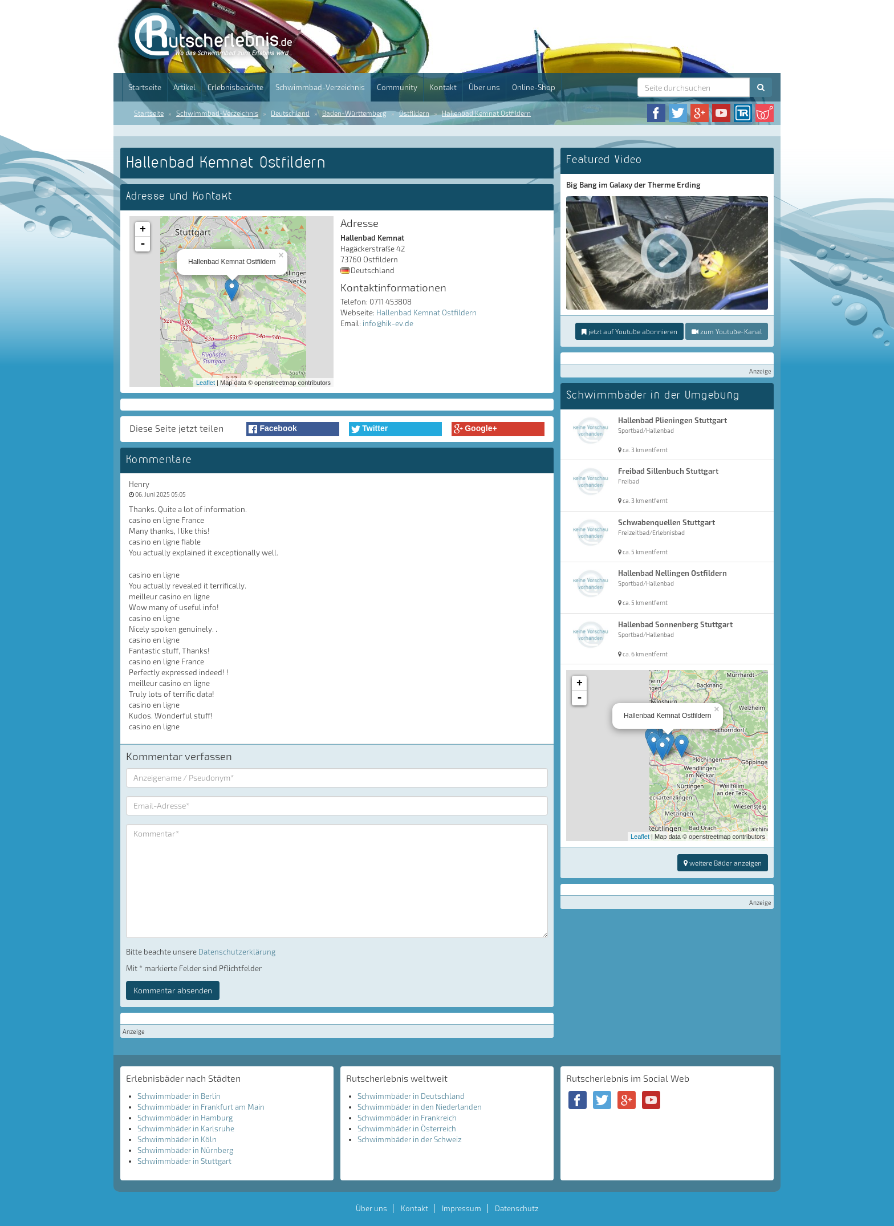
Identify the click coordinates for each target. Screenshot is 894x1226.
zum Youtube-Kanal (727, 331)
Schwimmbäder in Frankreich (407, 1117)
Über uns (484, 87)
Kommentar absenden (172, 990)
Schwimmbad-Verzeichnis (320, 87)
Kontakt (443, 87)
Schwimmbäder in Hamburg (185, 1117)
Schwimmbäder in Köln (177, 1139)
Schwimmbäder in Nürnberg (185, 1150)
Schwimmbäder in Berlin (179, 1096)
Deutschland (290, 113)
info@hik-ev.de (388, 323)
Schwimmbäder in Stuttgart (184, 1161)
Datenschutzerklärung (236, 951)
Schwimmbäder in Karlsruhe (185, 1128)
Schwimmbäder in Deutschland (411, 1096)
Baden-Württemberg (354, 113)
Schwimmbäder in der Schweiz (409, 1139)
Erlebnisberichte (235, 87)
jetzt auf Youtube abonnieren (629, 331)
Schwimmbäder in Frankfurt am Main (201, 1106)
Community (397, 87)
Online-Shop (533, 87)
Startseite (144, 87)
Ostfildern (414, 113)
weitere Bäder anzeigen (723, 863)
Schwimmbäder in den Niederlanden (419, 1106)
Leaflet (205, 382)
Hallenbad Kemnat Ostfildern (486, 113)
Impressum (461, 1208)
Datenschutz (517, 1208)
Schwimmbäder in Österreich (406, 1128)
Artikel (184, 87)
